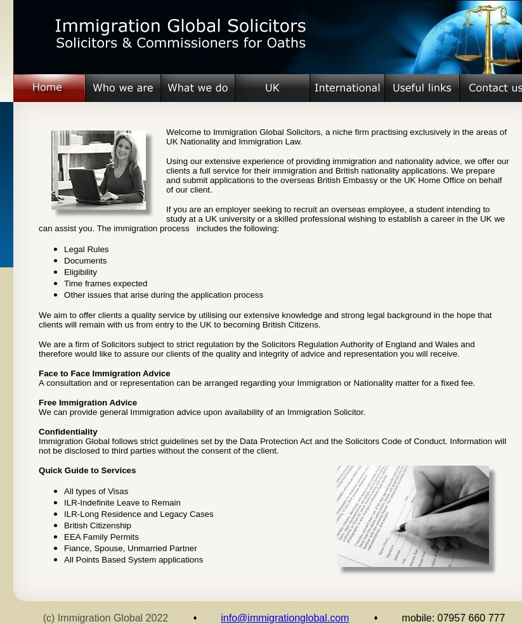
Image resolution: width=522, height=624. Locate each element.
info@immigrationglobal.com (285, 618)
